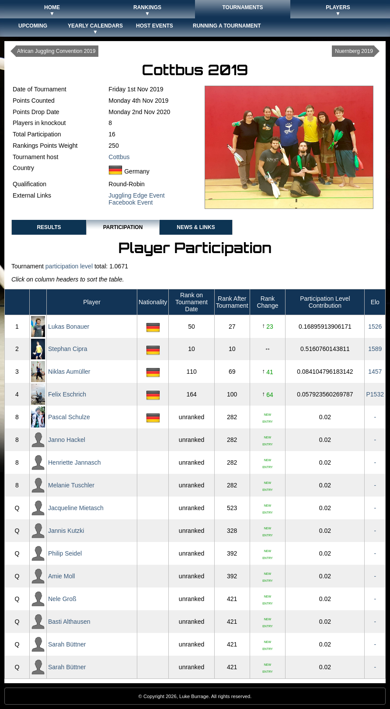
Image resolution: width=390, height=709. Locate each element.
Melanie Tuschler (71, 485)
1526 (375, 326)
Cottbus (118, 156)
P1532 (375, 394)
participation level (69, 266)
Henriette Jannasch (74, 462)
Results (49, 227)
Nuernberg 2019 (354, 51)
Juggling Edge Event (136, 195)
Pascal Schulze (69, 417)
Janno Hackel (66, 439)
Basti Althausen (69, 621)
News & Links (196, 227)
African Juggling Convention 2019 (56, 51)
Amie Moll (61, 576)
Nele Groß (62, 598)
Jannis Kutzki (66, 530)
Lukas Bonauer (68, 326)
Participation (123, 227)
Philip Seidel (65, 553)
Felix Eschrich (67, 394)
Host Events (154, 26)
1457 (375, 371)
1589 (375, 348)
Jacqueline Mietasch (76, 507)
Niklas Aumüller (69, 371)
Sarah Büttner (67, 644)
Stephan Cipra (67, 348)
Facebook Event (130, 202)
